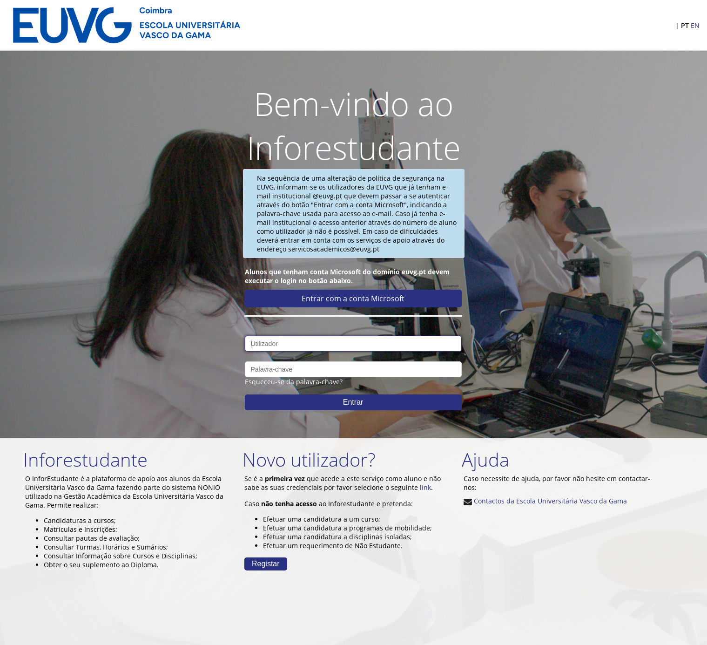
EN (695, 25)
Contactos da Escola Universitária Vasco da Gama (545, 500)
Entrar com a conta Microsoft (353, 298)
